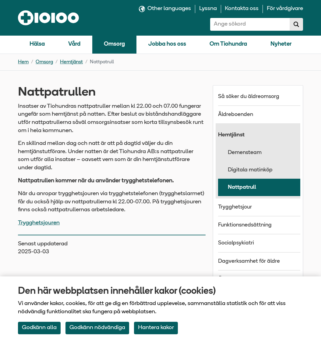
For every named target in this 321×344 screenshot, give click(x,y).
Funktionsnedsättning (245, 225)
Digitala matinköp (250, 170)
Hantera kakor (156, 328)
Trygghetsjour (235, 207)
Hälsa (37, 44)
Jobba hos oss (167, 44)
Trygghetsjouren (39, 223)
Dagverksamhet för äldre (249, 261)
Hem (23, 62)
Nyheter (280, 44)
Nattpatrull (242, 187)
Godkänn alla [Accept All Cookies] (39, 328)
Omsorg (114, 44)
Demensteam (245, 153)
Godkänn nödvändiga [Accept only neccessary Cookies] (97, 328)
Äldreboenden (235, 115)
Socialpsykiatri (236, 243)
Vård (74, 44)
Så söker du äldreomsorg (248, 97)
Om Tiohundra (228, 44)
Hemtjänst (71, 62)
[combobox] (250, 24)
